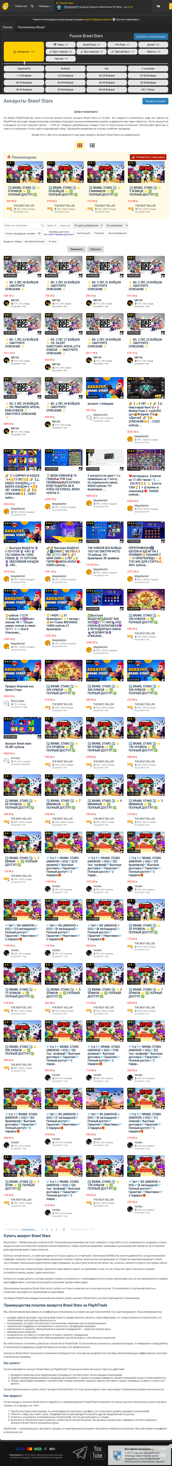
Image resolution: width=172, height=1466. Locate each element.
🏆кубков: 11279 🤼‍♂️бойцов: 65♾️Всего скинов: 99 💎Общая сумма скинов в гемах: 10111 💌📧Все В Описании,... (20, 624)
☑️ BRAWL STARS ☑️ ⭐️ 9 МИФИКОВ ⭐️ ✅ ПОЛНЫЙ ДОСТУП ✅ (105, 804)
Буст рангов (91, 51)
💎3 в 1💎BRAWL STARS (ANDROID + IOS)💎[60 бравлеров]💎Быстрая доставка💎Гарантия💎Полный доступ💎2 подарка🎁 (21, 1122)
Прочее (61, 58)
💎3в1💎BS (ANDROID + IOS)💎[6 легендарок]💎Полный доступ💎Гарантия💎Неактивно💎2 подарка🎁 (105, 1121)
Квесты (153, 51)
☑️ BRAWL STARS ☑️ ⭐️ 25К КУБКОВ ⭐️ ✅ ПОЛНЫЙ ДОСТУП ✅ (62, 690)
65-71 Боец (148, 89)
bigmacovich (100, 414)
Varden (56, 886)
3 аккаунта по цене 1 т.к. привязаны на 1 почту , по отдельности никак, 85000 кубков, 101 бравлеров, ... (104, 482)
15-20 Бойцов (65, 75)
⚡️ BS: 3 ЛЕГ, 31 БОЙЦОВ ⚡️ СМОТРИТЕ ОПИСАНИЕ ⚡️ (104, 286)
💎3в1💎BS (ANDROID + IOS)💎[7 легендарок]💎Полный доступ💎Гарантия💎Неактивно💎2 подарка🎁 (63, 1121)
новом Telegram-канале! (97, 19)
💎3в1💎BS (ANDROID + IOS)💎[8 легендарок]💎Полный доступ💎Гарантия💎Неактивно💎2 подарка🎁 (105, 932)
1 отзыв (22, 704)
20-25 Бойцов (107, 75)
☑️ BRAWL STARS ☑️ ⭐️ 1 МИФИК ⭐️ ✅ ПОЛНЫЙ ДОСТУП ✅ (22, 861)
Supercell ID (23, 68)
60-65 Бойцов (107, 89)
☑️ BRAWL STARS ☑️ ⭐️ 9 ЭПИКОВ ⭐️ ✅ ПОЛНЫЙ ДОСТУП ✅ (24, 191)
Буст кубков (60, 51)
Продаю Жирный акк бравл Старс (19, 688)
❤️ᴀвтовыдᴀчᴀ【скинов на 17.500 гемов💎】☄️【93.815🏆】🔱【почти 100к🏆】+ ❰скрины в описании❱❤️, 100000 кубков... (145, 485)
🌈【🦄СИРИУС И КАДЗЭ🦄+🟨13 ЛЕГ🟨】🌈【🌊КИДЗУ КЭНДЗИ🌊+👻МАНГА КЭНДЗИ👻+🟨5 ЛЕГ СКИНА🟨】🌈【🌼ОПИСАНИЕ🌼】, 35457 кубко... (22, 486)
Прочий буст (122, 51)
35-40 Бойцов (65, 82)
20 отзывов (66, 889)
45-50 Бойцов (148, 82)
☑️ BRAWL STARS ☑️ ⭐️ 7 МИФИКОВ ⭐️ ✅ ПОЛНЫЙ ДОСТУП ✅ (63, 804)
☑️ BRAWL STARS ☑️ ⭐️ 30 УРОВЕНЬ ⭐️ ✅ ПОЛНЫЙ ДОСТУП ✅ (144, 929)
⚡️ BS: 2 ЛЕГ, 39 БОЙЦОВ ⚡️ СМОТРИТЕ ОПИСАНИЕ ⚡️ (104, 343)
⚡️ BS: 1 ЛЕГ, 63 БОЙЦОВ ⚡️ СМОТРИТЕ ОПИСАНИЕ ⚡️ (21, 343)
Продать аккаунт (155, 101)
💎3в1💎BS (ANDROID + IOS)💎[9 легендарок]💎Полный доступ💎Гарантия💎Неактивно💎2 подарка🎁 (63, 932)
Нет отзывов (106, 418)
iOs (106, 68)
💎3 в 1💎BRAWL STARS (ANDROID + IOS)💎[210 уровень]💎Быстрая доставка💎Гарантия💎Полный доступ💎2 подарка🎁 (62, 866)
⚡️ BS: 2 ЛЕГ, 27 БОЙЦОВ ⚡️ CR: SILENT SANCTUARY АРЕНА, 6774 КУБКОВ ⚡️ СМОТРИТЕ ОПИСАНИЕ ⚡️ (63, 346)
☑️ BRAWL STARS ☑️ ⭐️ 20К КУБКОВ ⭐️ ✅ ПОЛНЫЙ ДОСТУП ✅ (144, 619)
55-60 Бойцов (65, 89)
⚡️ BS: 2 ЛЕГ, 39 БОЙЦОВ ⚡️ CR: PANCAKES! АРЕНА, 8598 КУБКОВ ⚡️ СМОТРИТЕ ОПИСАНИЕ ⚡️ (22, 410)
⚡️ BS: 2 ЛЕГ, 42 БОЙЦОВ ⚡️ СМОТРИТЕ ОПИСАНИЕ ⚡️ (63, 286)
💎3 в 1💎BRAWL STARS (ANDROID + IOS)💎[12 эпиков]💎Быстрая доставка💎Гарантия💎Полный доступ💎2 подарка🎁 (145, 1122)
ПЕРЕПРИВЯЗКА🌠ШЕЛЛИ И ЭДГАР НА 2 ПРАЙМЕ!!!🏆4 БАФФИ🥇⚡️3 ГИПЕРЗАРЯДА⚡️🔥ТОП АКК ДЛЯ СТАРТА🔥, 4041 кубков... (145, 556)
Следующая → (29, 1229)
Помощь (44, 7)
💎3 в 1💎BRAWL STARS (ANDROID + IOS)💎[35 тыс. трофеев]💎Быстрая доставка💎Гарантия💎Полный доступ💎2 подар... (104, 866)
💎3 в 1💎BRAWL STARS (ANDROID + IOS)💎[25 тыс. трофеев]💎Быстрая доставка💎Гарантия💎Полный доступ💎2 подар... (145, 1055)
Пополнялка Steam (31, 27)
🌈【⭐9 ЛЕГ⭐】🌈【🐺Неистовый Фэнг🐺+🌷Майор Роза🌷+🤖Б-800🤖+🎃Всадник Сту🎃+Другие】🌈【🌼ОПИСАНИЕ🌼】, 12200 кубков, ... (146, 414)
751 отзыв (24, 303)
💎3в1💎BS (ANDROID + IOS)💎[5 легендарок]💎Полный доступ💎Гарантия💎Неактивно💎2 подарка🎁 (146, 1188)
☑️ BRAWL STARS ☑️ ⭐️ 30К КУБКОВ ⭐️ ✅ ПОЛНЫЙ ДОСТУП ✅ (21, 1050)
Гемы (60, 44)
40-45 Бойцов (107, 82)
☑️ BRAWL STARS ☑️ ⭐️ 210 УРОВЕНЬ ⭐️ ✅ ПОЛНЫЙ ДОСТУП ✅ (62, 747)
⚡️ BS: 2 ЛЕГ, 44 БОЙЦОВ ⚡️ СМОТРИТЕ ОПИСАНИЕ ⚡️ (63, 407)
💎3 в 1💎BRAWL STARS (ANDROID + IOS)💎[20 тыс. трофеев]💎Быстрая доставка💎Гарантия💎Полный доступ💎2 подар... (63, 1190)
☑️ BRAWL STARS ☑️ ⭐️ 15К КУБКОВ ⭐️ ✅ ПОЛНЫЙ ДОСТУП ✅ (103, 1185)
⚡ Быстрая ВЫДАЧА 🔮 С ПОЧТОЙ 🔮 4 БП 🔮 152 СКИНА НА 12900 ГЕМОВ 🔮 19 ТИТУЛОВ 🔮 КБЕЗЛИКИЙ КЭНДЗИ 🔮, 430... (22, 556)
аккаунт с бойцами (100, 403)
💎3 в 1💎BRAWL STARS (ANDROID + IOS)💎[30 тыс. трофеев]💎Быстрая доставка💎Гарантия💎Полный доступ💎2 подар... (63, 1055)
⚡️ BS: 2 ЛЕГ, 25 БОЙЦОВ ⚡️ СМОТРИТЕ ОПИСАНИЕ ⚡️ (145, 286)
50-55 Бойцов (24, 89)
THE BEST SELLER (24, 205)
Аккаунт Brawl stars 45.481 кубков (18, 745)
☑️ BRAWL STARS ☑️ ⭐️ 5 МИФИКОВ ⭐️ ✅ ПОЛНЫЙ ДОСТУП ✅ (105, 191)
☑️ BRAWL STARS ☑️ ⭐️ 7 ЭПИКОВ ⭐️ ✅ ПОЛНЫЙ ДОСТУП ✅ (146, 993)
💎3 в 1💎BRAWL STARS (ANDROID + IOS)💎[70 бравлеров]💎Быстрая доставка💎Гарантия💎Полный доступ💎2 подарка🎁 (145, 866)
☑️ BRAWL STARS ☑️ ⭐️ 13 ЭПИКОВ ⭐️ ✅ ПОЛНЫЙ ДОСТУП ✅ (21, 993)
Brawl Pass (91, 44)
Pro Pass (122, 44)
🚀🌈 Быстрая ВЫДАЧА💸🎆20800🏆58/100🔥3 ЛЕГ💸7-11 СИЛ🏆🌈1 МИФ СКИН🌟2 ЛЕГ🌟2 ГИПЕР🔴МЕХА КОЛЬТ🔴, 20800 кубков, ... (63, 556)
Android (65, 68)
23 (63, 1229)
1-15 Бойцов (24, 75)
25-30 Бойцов (148, 75)
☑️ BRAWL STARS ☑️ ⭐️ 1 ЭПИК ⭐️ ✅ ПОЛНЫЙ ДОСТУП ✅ (22, 1185)
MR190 (15, 300)
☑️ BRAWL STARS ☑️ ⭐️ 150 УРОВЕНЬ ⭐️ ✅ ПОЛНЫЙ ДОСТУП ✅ (144, 747)
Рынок (7, 27)
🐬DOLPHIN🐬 (70, 8)
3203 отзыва (28, 209)
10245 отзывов (150, 439)
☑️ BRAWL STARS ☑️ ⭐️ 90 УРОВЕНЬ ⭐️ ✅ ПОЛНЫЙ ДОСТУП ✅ (103, 747)
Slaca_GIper (17, 700)
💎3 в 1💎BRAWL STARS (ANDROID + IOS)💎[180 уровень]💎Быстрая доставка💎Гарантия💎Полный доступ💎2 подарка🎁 (104, 1055)
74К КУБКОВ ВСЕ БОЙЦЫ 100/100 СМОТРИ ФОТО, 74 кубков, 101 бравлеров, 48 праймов (104, 553)
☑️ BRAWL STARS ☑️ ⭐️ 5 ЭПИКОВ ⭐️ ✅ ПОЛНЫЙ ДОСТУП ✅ (145, 191)
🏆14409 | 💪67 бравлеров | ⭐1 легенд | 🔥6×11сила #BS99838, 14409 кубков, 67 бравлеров (62, 622)
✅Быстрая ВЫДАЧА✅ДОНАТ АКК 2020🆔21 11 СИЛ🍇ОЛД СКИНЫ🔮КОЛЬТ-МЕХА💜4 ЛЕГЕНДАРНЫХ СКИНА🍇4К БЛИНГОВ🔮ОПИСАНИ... (105, 626)
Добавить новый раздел (151, 36)
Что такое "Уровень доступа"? (59, 234)
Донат (153, 44)
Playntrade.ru (15, 1455)
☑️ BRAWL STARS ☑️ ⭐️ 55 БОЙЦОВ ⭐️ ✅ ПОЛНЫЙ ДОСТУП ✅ (64, 191)
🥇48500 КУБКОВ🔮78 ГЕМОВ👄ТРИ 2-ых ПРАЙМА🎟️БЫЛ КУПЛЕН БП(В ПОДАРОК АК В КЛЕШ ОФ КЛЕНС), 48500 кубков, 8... (63, 484)
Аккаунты (24, 51)
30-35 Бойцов (24, 82)
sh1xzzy (15, 757)
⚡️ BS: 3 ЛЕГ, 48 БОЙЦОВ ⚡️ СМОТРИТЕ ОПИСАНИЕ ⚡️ (21, 286)
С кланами (148, 68)
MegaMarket (141, 436)
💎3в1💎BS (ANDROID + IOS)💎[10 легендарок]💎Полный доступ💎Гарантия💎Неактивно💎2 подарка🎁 (22, 932)
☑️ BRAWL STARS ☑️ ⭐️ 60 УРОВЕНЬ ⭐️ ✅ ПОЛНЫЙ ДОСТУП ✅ (21, 804)
